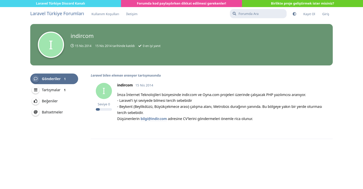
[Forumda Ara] (258, 13)
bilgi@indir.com (154, 118)
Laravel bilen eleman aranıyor (114, 75)
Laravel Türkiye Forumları (57, 13)
